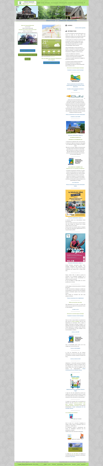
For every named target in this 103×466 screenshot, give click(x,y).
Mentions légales (35, 464)
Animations (70, 4)
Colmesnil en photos (63, 4)
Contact (75, 4)
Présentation (48, 4)
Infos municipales (55, 4)
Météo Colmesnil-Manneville (46, 56)
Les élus (43, 4)
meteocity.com (53, 56)
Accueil (39, 4)
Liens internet (80, 4)
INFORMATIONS (72, 31)
